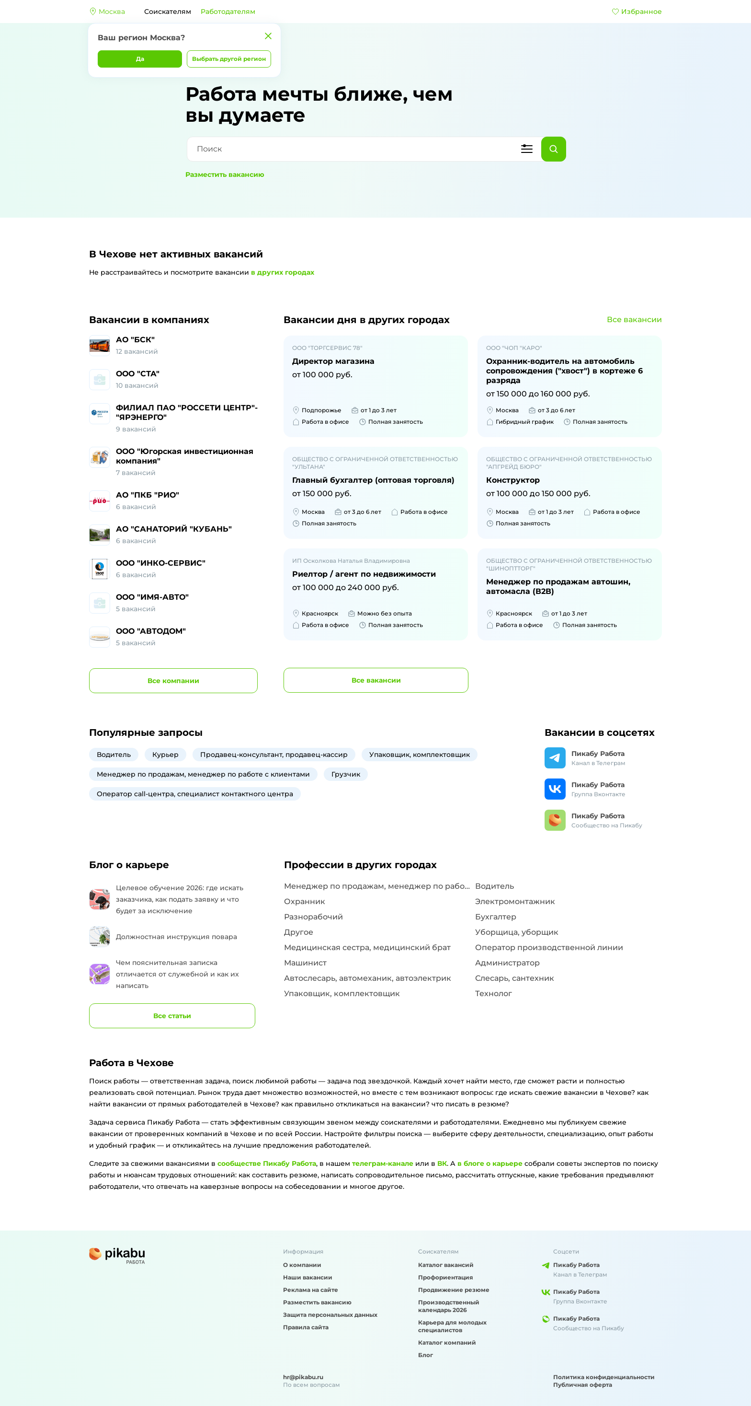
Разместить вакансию (224, 174)
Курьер (165, 754)
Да (140, 58)
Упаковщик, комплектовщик (419, 754)
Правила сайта (306, 1327)
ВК (442, 1163)
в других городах (282, 272)
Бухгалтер (495, 916)
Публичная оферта (582, 1384)
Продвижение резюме (453, 1289)
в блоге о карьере (490, 1163)
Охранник (304, 901)
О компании (302, 1264)
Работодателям (228, 11)
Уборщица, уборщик (516, 932)
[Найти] (553, 149)
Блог (425, 1355)
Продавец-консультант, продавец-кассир (274, 754)
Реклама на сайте (310, 1289)
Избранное (637, 11)
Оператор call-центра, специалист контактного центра (195, 794)
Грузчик (345, 774)
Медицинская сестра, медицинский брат (367, 947)
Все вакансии (634, 319)
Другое (298, 932)
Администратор (507, 962)
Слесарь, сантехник (514, 978)
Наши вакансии (307, 1277)
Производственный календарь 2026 (448, 1306)
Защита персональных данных (330, 1314)
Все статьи (172, 1015)
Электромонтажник (515, 901)
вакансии (376, 680)
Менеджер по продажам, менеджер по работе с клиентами (203, 774)
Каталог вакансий (446, 1264)
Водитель (114, 754)
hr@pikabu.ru (303, 1377)
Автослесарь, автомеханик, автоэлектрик (367, 978)
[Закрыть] (268, 36)
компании (173, 680)
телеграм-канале (382, 1163)
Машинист (305, 962)
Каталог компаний (447, 1342)
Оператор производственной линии (549, 947)
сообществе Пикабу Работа (266, 1163)
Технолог (493, 993)
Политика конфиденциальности (604, 1377)
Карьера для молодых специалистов (452, 1326)
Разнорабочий (313, 916)
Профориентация (445, 1277)
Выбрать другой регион (229, 58)
